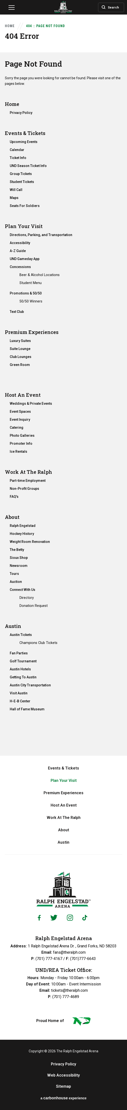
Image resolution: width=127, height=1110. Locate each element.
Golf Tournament (23, 661)
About (12, 517)
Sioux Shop (19, 558)
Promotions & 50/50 (26, 293)
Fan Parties (19, 653)
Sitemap (63, 1086)
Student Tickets (22, 182)
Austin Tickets (21, 635)
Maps (14, 198)
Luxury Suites (20, 341)
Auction (16, 582)
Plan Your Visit (24, 226)
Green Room (20, 365)
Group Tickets (21, 174)
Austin (13, 626)
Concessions (20, 267)
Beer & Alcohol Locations (39, 275)
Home (10, 26)
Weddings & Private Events (31, 403)
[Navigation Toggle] (12, 8)
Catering (16, 427)
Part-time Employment (27, 481)
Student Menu (30, 283)
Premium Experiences (31, 332)
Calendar (17, 150)
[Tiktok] (86, 917)
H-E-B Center (20, 701)
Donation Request (33, 606)
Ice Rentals (18, 451)
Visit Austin (18, 693)
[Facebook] (39, 918)
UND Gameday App (24, 259)
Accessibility (20, 243)
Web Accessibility (63, 1075)
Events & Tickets (25, 133)
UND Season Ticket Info (28, 166)
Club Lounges (20, 357)
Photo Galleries (22, 435)
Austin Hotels (20, 669)
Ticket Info (18, 158)
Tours (14, 574)
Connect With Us (22, 590)
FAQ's (14, 497)
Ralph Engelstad (23, 526)
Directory (26, 598)
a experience (63, 1098)
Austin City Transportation (30, 685)
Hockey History (22, 534)
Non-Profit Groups (24, 489)
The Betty (17, 550)
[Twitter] (54, 918)
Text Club (17, 312)
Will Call (16, 190)
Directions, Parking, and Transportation (41, 235)
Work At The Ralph (28, 472)
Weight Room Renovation (30, 542)
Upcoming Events (23, 142)
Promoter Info (21, 443)
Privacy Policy (21, 113)
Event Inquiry (20, 419)
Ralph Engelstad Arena (63, 890)
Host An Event (23, 395)
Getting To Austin (23, 677)
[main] (63, 378)
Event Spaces (20, 411)
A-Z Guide (18, 251)
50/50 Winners (30, 301)
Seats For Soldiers (25, 206)
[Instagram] (70, 917)
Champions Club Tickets (38, 643)
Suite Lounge (20, 349)
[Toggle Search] (107, 7)
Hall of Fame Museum (27, 709)
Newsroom (18, 566)
